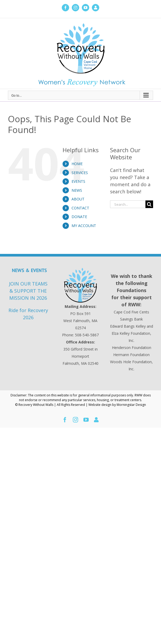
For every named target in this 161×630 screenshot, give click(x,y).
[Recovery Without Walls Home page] (80, 285)
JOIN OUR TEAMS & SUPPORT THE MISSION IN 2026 (28, 290)
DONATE (79, 216)
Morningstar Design (131, 404)
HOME (77, 163)
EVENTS (78, 181)
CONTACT (80, 207)
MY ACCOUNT (84, 225)
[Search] (149, 204)
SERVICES (80, 172)
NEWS (77, 190)
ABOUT (78, 198)
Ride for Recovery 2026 (28, 314)
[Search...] (127, 204)
